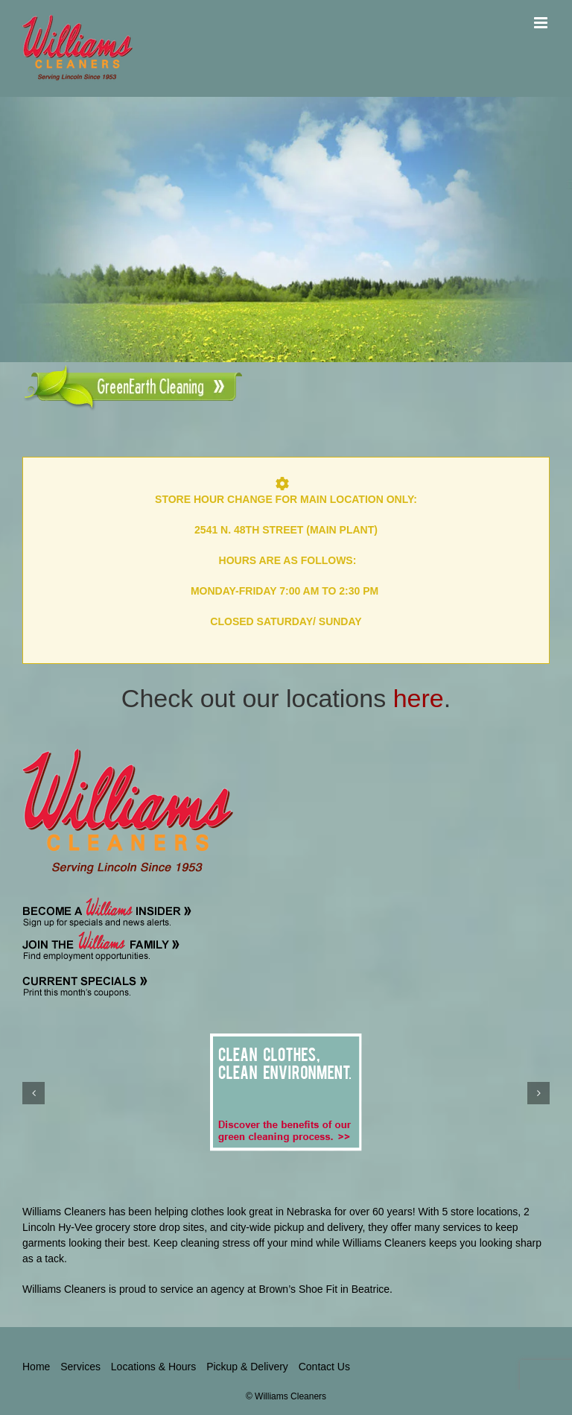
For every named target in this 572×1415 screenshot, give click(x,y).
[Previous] (33, 1093)
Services (80, 1367)
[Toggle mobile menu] (542, 23)
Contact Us (324, 1367)
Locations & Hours (153, 1367)
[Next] (538, 1093)
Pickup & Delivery (247, 1367)
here (418, 698)
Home (36, 1367)
